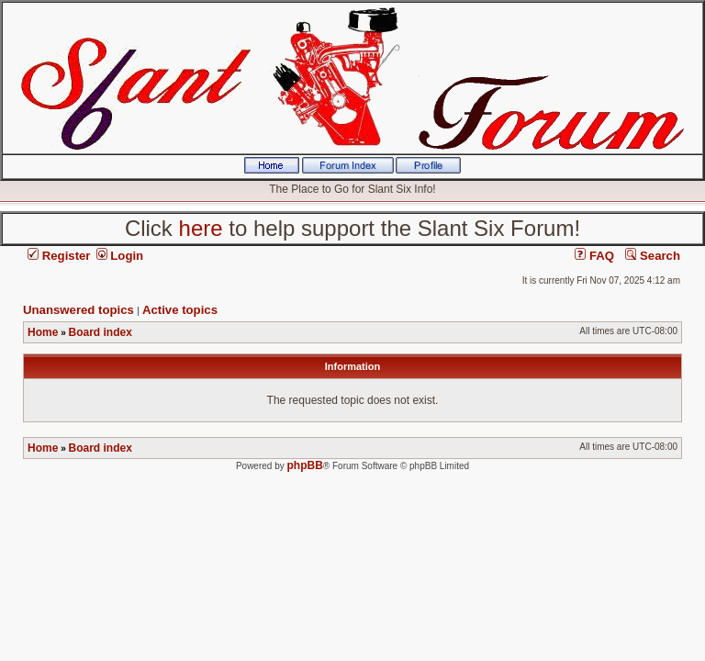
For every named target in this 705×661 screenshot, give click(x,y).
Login (120, 256)
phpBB (305, 465)
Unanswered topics (78, 310)
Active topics (180, 310)
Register (59, 256)
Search (652, 256)
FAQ (594, 256)
